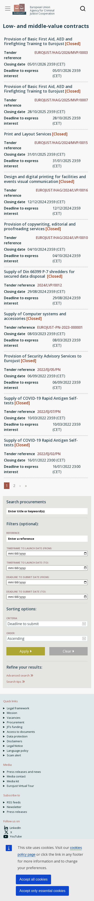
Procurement (15, 722)
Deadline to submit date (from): (28, 577)
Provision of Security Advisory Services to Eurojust (42, 358)
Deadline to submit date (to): (26, 591)
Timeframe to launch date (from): (29, 548)
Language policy (17, 751)
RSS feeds (14, 802)
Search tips (13, 682)
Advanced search (18, 675)
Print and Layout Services (27, 134)
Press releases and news (24, 772)
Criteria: (12, 618)
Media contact (16, 776)
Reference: (13, 532)
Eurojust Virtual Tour (20, 786)
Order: (10, 633)
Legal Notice (15, 746)
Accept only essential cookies (42, 891)
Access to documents (21, 732)
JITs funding (14, 727)
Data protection (17, 736)
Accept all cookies (33, 879)
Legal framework (18, 708)
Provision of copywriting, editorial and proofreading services (40, 226)
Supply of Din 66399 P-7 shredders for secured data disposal (39, 274)
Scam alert (14, 755)
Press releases (17, 812)
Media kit (13, 781)
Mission (12, 713)
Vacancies (13, 718)
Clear (68, 651)
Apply (25, 651)
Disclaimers (14, 741)
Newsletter (14, 807)
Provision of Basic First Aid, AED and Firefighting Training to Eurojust (38, 41)
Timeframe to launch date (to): (27, 562)
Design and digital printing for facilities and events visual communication (45, 179)
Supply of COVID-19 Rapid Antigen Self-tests (41, 400)
